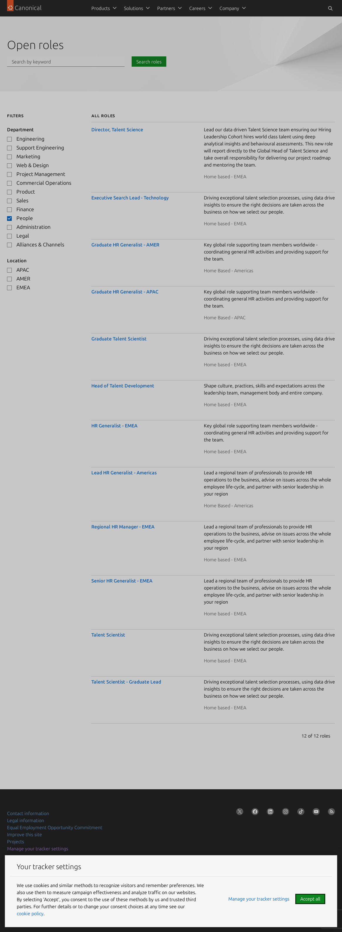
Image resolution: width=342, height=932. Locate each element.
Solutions (133, 8)
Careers (197, 8)
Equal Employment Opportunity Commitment (54, 827)
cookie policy (30, 913)
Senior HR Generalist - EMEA (121, 580)
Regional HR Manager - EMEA (123, 526)
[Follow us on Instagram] (284, 812)
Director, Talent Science (117, 129)
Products (100, 8)
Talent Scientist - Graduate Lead (126, 681)
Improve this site (24, 834)
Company (229, 8)
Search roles (149, 61)
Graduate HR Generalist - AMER (125, 244)
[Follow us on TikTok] (299, 812)
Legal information (25, 820)
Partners (166, 8)
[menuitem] (103, 8)
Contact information (28, 813)
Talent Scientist (108, 634)
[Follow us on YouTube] (315, 812)
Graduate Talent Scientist (119, 338)
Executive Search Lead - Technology (130, 197)
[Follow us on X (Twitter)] (238, 812)
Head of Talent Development (122, 385)
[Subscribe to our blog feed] (330, 812)
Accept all (310, 898)
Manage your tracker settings (37, 848)
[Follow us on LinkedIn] (269, 812)
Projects (15, 841)
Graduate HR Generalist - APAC (124, 291)
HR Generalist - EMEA (114, 425)
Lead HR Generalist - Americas (124, 472)
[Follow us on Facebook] (254, 812)
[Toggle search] (330, 8)
